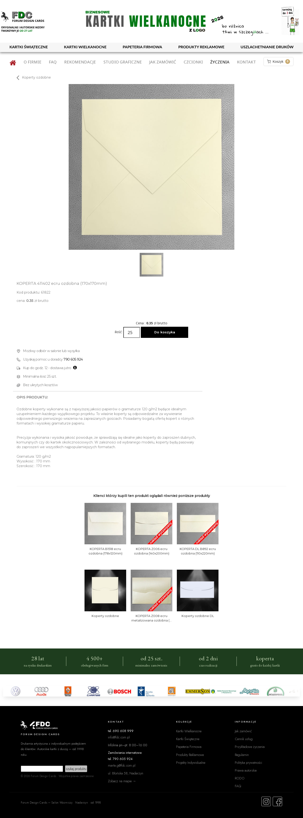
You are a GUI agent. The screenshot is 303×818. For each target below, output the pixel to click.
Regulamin (242, 754)
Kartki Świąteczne (187, 738)
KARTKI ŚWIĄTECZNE (28, 47)
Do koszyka (164, 332)
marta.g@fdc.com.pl (121, 765)
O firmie (32, 62)
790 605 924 (73, 359)
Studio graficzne (122, 62)
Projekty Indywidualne (190, 762)
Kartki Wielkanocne (188, 731)
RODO (240, 778)
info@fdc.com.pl (119, 737)
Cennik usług (244, 738)
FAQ (53, 62)
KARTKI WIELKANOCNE (85, 47)
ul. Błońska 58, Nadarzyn (125, 773)
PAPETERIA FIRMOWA (142, 47)
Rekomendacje (80, 62)
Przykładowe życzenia (250, 746)
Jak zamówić (162, 62)
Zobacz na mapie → (122, 780)
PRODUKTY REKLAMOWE (201, 47)
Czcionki (193, 62)
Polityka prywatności (248, 762)
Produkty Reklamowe (190, 754)
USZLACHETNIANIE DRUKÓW (267, 47)
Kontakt (246, 62)
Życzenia (219, 62)
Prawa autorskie (246, 770)
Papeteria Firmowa (188, 746)
